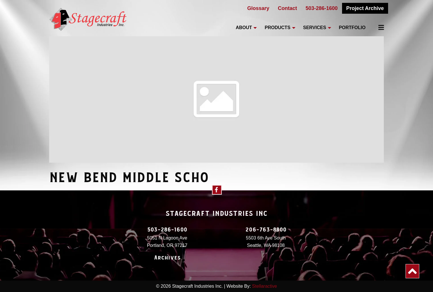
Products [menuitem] (278, 27)
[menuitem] (378, 27)
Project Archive (365, 8)
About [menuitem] (244, 27)
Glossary (258, 8)
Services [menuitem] (314, 27)
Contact (287, 8)
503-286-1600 (322, 8)
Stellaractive (264, 286)
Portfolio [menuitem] (352, 27)
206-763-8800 (266, 229)
